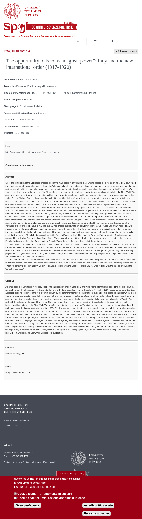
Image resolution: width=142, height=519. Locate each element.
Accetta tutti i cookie (98, 505)
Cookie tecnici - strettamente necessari (44, 493)
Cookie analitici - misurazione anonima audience (51, 497)
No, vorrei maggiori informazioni (35, 486)
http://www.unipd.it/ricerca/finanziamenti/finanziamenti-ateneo (33, 152)
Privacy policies (11, 426)
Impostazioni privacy (71, 473)
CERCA (129, 38)
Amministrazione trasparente (16, 420)
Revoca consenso (96, 513)
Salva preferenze (27, 505)
